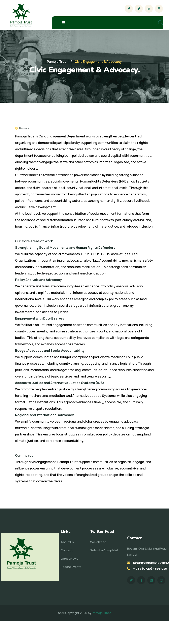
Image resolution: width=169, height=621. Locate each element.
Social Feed (98, 542)
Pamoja (22, 128)
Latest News (69, 558)
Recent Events (71, 567)
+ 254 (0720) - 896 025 (150, 568)
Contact (67, 550)
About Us (67, 542)
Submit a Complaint (104, 550)
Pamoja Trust (101, 613)
